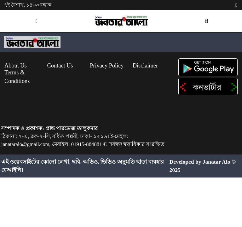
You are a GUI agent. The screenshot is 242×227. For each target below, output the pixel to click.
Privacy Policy (107, 65)
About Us (15, 65)
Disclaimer (145, 65)
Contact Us (60, 65)
